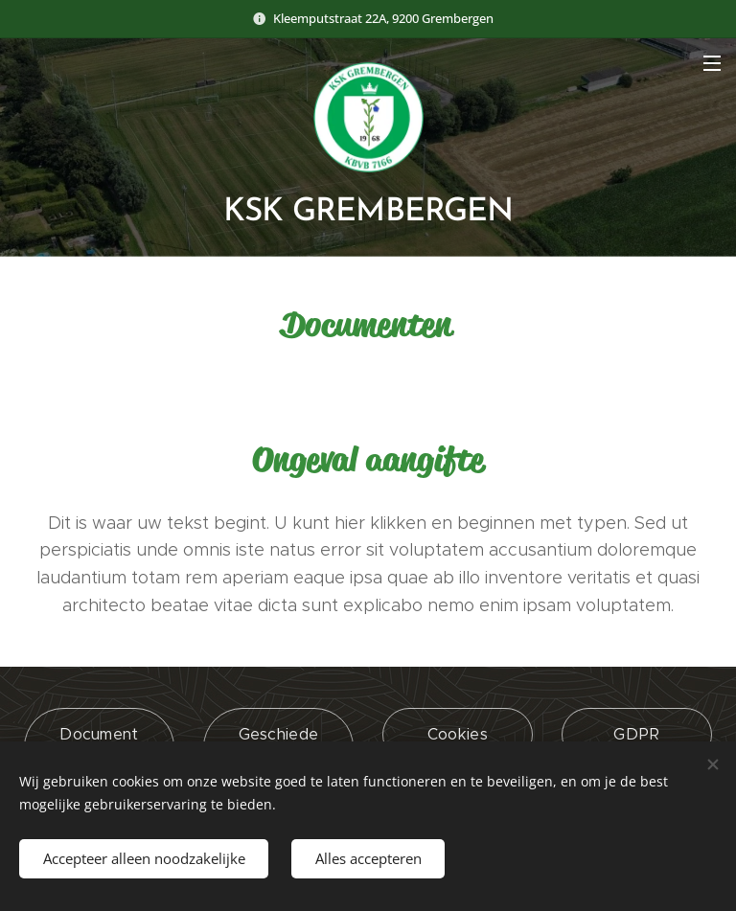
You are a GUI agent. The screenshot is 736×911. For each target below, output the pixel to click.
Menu (712, 63)
